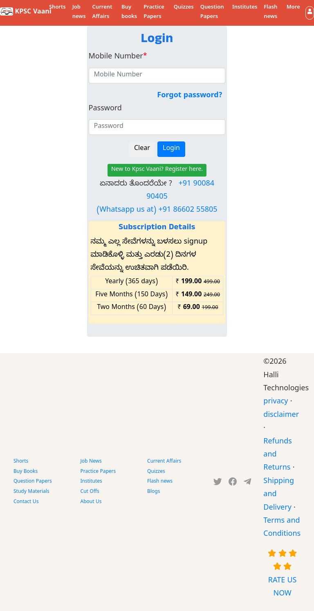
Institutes (244, 7)
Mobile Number (118, 57)
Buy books (129, 12)
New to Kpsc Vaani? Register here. (157, 170)
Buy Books (25, 472)
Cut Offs (90, 492)
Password (105, 109)
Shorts (57, 7)
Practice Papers (154, 12)
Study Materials (31, 492)
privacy (275, 402)
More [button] (293, 7)
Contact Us (25, 502)
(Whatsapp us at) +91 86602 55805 (156, 211)
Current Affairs (102, 12)
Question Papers (212, 12)
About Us (91, 502)
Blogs (153, 492)
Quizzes (184, 7)
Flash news (270, 12)
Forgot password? (189, 96)
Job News (91, 462)
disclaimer (281, 416)
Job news (79, 12)
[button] (309, 13)
